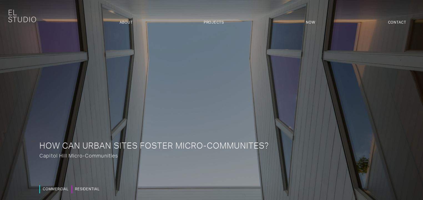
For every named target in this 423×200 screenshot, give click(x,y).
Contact (397, 23)
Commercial (54, 189)
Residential (85, 189)
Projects (214, 23)
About (126, 23)
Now (310, 23)
